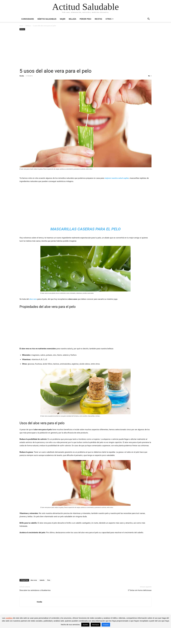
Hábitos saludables (46, 19)
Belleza (72, 19)
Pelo (48, 580)
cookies (9, 618)
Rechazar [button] (95, 625)
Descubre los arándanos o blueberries (35, 590)
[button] (148, 19)
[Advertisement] (85, 49)
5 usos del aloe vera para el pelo (55, 71)
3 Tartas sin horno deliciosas (139, 590)
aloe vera (33, 299)
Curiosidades (27, 19)
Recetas (98, 19)
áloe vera (34, 580)
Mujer (62, 19)
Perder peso (85, 19)
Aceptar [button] (106, 625)
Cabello (42, 580)
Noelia (22, 76)
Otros (108, 19)
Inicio (21, 26)
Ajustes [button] (85, 625)
